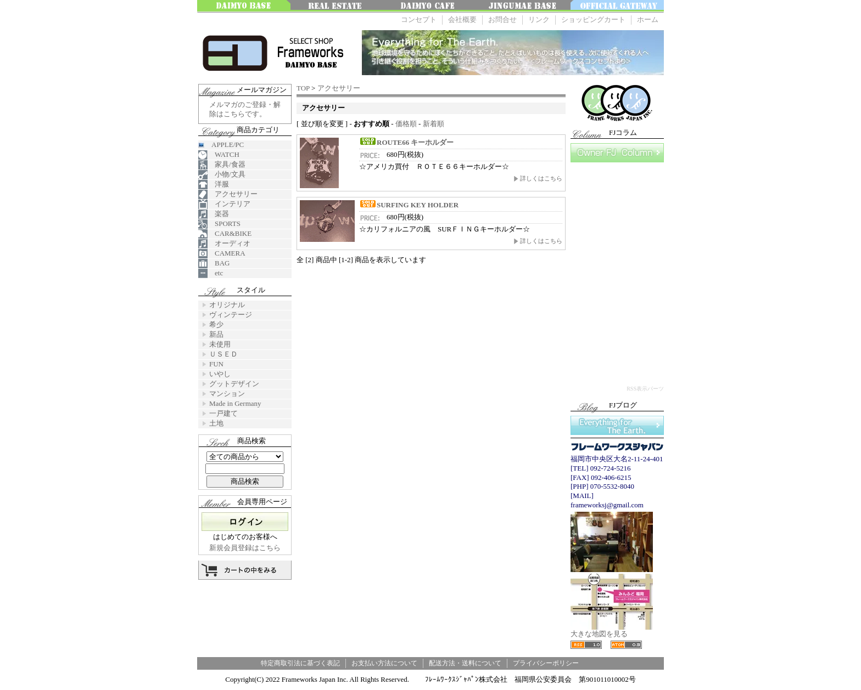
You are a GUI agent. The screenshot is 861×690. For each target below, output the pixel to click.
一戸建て (223, 413)
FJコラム (617, 152)
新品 (216, 334)
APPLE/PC (221, 144)
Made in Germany (235, 403)
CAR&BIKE (224, 234)
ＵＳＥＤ (223, 354)
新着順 (433, 124)
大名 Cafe (430, 6)
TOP (303, 88)
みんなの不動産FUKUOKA (337, 6)
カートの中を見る (245, 570)
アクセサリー (338, 88)
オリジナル (227, 305)
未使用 (220, 344)
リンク (539, 19)
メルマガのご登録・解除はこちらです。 (245, 109)
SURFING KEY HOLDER (409, 205)
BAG (214, 263)
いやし (220, 374)
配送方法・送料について (465, 663)
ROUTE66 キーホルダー (406, 142)
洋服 (213, 184)
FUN (216, 364)
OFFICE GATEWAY (617, 6)
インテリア (224, 204)
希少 (216, 324)
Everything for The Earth (617, 425)
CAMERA (221, 253)
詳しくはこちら (537, 178)
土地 (216, 423)
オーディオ (224, 243)
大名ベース (243, 6)
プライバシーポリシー (546, 663)
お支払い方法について (384, 663)
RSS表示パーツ (645, 389)
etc (210, 273)
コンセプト (419, 19)
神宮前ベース (524, 6)
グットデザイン (234, 384)
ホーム (647, 19)
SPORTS (219, 224)
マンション (227, 393)
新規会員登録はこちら (245, 548)
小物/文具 (221, 174)
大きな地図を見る (612, 630)
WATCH (218, 155)
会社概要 (462, 19)
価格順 (406, 124)
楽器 (213, 214)
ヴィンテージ (230, 314)
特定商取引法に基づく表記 (300, 663)
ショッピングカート (593, 19)
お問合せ (502, 19)
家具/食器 (221, 164)
